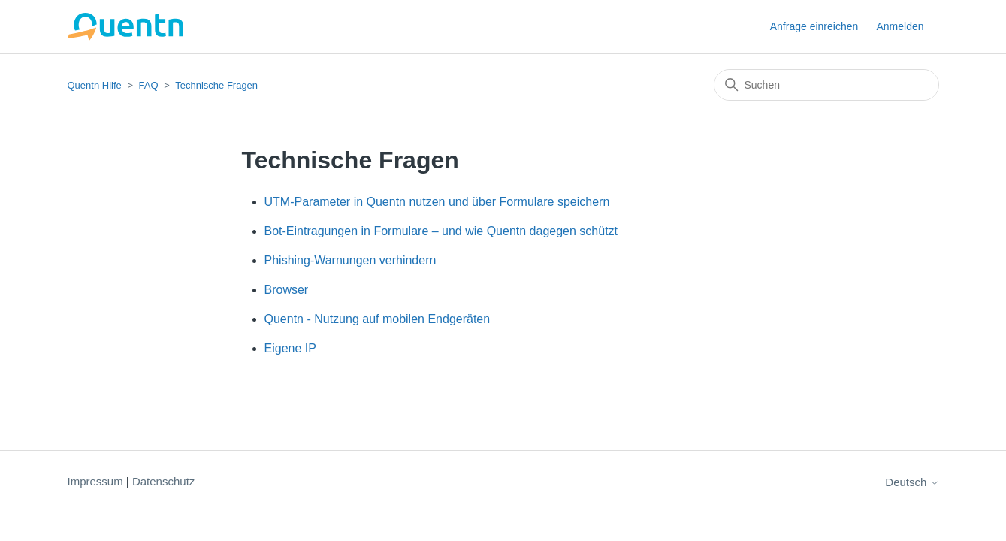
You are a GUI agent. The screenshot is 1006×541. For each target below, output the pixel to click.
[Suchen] (826, 85)
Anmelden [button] (899, 26)
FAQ (149, 85)
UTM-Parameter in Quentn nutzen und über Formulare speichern (437, 201)
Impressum (95, 481)
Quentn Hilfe (95, 85)
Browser (286, 289)
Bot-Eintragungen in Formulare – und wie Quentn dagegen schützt (441, 231)
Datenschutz (163, 481)
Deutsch (911, 482)
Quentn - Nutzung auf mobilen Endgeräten (377, 319)
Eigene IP (290, 348)
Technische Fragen (216, 85)
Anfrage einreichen (814, 26)
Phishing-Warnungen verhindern (350, 260)
